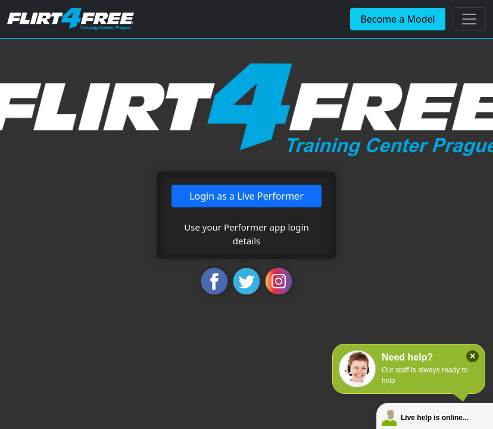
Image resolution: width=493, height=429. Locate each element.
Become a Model (397, 19)
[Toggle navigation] (469, 19)
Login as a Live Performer (246, 196)
